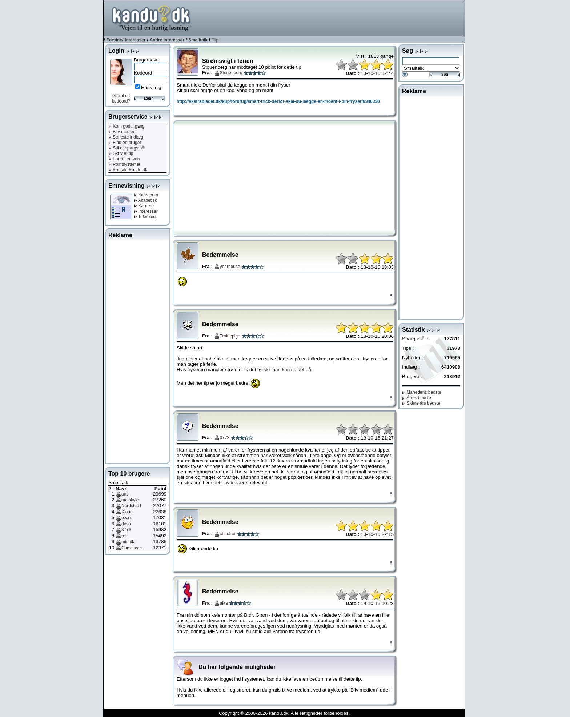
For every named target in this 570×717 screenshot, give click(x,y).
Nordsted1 (131, 505)
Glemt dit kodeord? (121, 98)
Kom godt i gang (126, 126)
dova (126, 523)
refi (124, 535)
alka (224, 603)
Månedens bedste (421, 392)
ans (124, 494)
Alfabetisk (145, 200)
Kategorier (146, 194)
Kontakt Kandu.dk (127, 169)
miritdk (127, 541)
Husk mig (151, 87)
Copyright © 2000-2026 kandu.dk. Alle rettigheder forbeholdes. (284, 713)
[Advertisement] (332, 17)
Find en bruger (124, 142)
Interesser (135, 40)
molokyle (130, 499)
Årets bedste (416, 397)
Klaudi (127, 511)
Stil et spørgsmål (126, 148)
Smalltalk (198, 40)
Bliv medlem (122, 131)
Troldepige (230, 336)
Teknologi (145, 216)
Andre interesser (167, 40)
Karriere (144, 205)
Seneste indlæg (125, 137)
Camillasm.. (132, 547)
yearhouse (230, 266)
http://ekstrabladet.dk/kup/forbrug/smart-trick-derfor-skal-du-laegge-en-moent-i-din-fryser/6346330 (278, 101)
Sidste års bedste (421, 403)
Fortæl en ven (124, 158)
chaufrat (228, 533)
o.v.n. (126, 517)
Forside (114, 40)
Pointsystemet (124, 164)
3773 (126, 529)
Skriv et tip (120, 153)
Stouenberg (231, 72)
